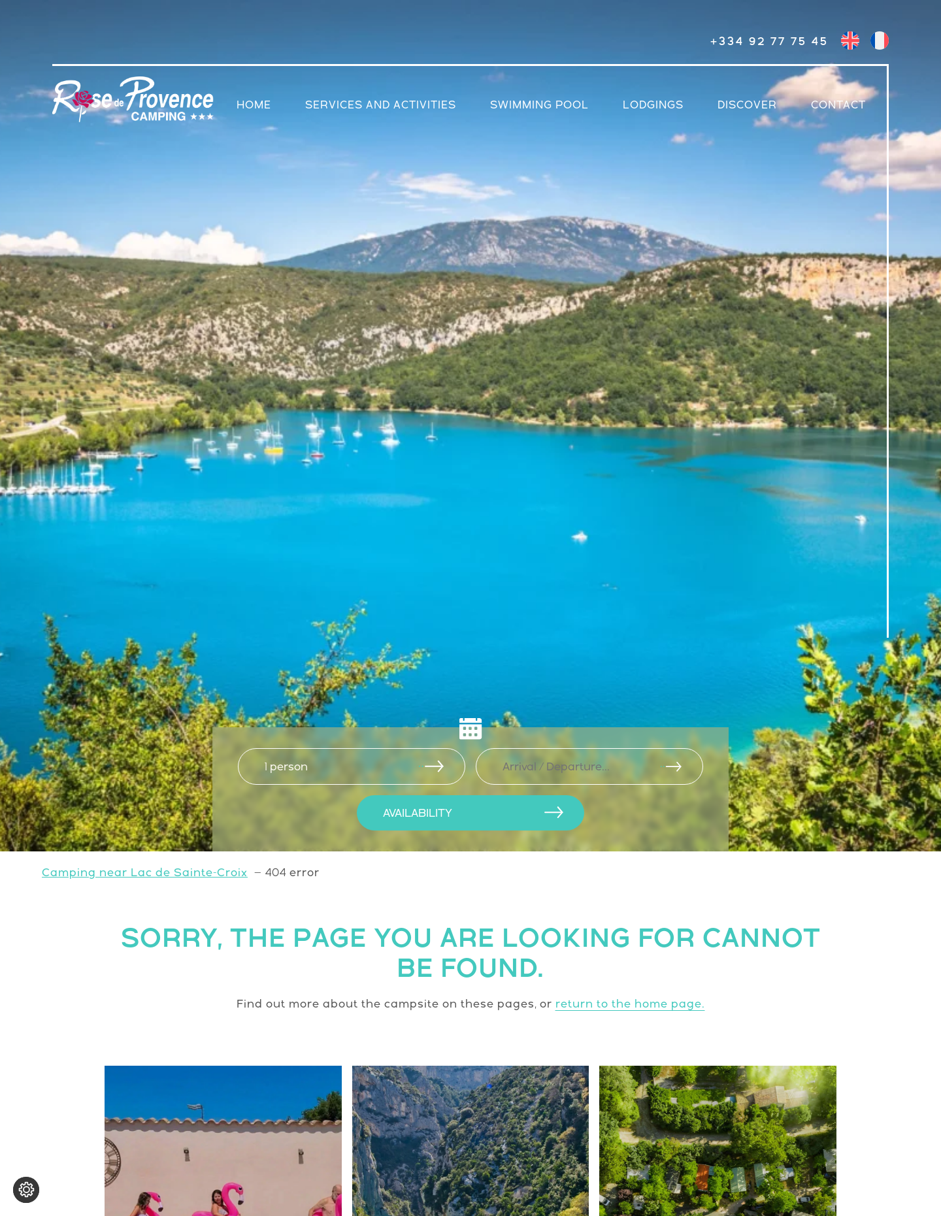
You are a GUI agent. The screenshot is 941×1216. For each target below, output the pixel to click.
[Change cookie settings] (26, 1190)
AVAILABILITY (417, 812)
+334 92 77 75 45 (769, 41)
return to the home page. (630, 1003)
